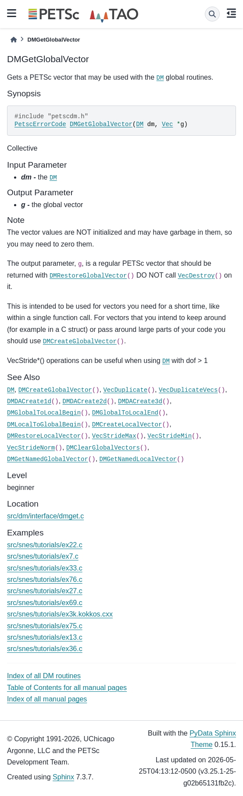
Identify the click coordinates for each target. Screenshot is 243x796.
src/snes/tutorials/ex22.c (44, 545)
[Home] (14, 39)
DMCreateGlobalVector (80, 341)
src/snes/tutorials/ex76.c (44, 579)
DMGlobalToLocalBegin (44, 412)
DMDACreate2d (85, 401)
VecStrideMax (114, 436)
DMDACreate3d (140, 401)
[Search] (212, 14)
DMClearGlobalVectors (103, 447)
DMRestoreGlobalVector (88, 275)
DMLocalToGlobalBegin (44, 424)
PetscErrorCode (40, 124)
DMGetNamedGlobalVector (47, 459)
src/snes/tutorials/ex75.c (44, 626)
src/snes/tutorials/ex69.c (44, 602)
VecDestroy (196, 275)
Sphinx (63, 777)
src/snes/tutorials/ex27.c (44, 591)
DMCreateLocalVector (127, 424)
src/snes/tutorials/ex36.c (44, 648)
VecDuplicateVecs (188, 390)
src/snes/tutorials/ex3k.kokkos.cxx (60, 614)
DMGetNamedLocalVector (138, 459)
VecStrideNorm (31, 447)
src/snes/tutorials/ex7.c (43, 556)
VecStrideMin (169, 436)
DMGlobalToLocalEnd (125, 412)
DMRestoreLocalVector (44, 436)
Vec (167, 124)
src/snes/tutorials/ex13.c (44, 637)
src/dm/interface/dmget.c (45, 516)
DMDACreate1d (29, 401)
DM (160, 77)
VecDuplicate (125, 390)
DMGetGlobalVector (101, 124)
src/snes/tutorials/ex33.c (44, 568)
